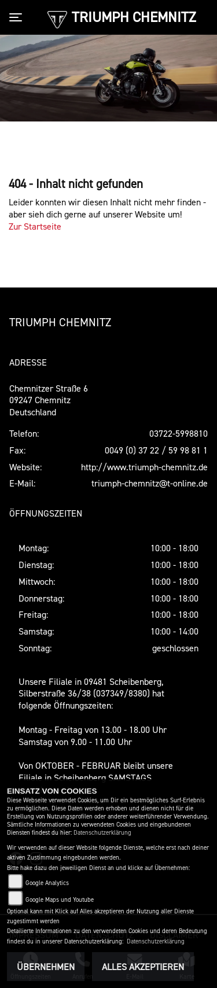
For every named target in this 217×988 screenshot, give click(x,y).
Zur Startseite (35, 226)
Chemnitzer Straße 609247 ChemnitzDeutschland (48, 400)
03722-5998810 (178, 433)
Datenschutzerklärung (102, 832)
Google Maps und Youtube (59, 900)
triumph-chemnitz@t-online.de (149, 483)
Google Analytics (47, 883)
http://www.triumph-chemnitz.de (144, 467)
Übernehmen (46, 966)
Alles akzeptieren (143, 966)
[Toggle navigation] (18, 17)
